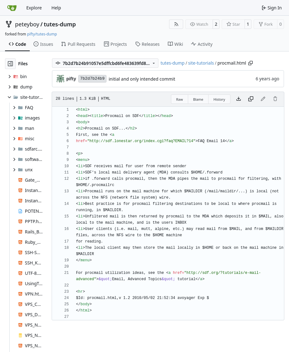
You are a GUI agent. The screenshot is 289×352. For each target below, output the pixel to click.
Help (56, 8)
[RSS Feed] (176, 24)
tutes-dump (60, 24)
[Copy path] (250, 63)
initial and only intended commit (142, 79)
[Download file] (239, 99)
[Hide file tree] (10, 63)
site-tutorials (201, 63)
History (219, 99)
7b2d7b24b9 (92, 78)
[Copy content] (251, 99)
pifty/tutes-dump (42, 34)
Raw (179, 99)
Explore (34, 8)
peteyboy (27, 24)
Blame (198, 99)
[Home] (12, 7)
